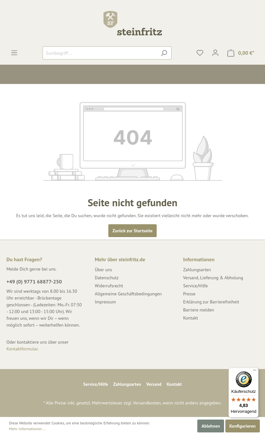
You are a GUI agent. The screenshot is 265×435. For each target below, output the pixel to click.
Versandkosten (147, 403)
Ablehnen (210, 426)
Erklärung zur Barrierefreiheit (211, 302)
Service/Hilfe (195, 286)
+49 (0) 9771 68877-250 (34, 281)
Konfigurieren (243, 426)
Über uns (103, 270)
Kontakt (190, 318)
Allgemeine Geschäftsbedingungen (128, 294)
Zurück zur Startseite (132, 231)
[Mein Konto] (215, 52)
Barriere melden (198, 310)
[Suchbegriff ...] (100, 53)
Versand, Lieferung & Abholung (213, 278)
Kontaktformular (22, 349)
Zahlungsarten (197, 270)
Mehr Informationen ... (27, 428)
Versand (154, 384)
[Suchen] (164, 53)
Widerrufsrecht (109, 286)
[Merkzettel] (200, 52)
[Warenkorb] (241, 53)
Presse (189, 294)
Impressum (105, 302)
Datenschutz (107, 278)
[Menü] (14, 52)
